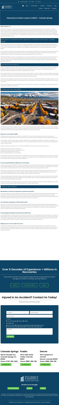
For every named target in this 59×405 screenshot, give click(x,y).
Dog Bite (22, 327)
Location (8, 319)
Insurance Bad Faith (13, 327)
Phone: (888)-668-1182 (28, 361)
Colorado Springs (12, 321)
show (10, 26)
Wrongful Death (33, 325)
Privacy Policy (37, 402)
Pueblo (26, 321)
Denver (20, 321)
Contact (41, 8)
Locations (43, 6)
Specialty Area (10, 323)
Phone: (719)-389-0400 (9, 361)
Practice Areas (34, 6)
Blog (55, 5)
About (27, 6)
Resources (50, 6)
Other (40, 327)
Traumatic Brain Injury (31, 327)
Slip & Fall (41, 325)
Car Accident (11, 325)
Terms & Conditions (45, 402)
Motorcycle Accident (21, 325)
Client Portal (47, 8)
